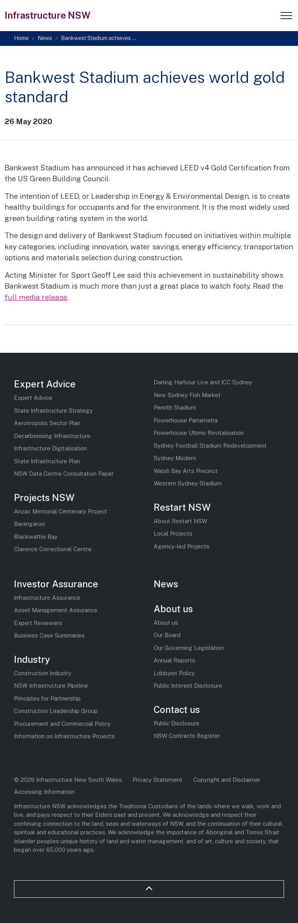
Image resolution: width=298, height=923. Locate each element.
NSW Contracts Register (187, 735)
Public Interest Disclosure (188, 685)
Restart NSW (182, 507)
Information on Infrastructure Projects (64, 736)
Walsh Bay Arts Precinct (186, 471)
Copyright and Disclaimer (226, 779)
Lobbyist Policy (174, 673)
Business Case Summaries (49, 635)
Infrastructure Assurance (47, 597)
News (166, 583)
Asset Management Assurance (55, 610)
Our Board (167, 635)
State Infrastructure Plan (47, 461)
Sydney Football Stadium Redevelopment (210, 445)
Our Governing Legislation (189, 648)
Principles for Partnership (47, 698)
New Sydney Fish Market (187, 395)
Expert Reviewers (38, 623)
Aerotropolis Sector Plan (47, 423)
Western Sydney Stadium (188, 483)
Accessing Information (44, 791)
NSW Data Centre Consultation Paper (64, 473)
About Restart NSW (180, 521)
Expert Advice (45, 383)
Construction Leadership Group (56, 711)
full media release (36, 297)
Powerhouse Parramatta (186, 420)
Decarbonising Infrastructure (52, 436)
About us (173, 608)
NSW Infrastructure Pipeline (51, 685)
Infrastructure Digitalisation (50, 448)
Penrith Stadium (175, 407)
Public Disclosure (176, 723)
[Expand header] (286, 15)
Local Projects (173, 533)
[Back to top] (149, 889)
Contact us (177, 709)
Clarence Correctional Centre (53, 549)
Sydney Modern (175, 458)
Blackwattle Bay (35, 536)
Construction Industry (42, 673)
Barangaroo (29, 523)
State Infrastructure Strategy (53, 410)
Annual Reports (174, 660)
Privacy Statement (157, 779)
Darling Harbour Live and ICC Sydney (203, 382)
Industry (32, 659)
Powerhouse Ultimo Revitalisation (199, 432)
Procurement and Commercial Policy (62, 723)
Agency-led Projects (182, 546)
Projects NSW (44, 497)
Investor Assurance (56, 583)
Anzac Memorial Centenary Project (60, 511)
